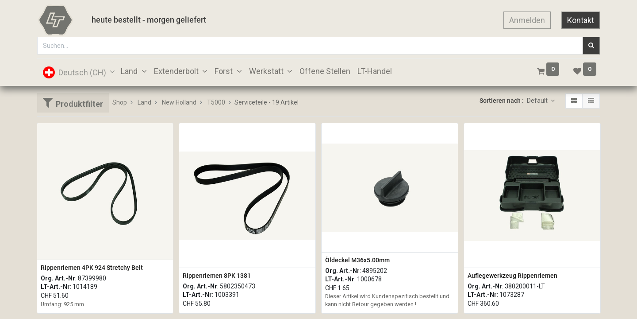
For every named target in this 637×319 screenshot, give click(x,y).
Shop (119, 102)
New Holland (179, 102)
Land (144, 102)
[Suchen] (591, 45)
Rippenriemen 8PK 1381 (217, 275)
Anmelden (527, 20)
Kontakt (580, 20)
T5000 (216, 102)
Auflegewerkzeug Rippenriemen (512, 275)
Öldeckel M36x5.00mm (357, 260)
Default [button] (538, 100)
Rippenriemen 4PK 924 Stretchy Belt (92, 267)
